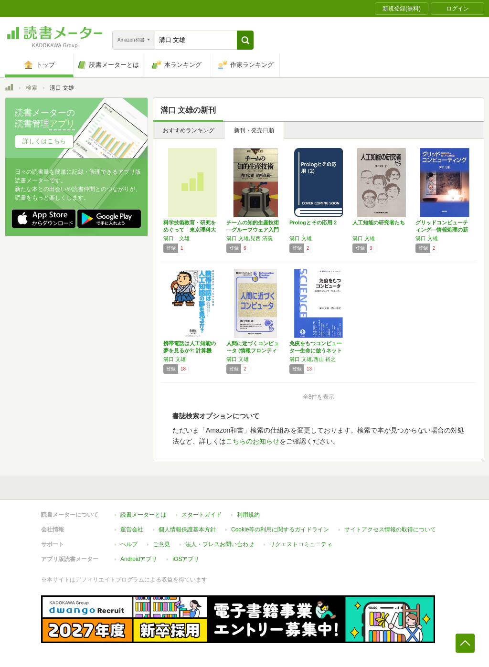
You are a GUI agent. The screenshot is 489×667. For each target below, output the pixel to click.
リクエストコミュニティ (300, 544)
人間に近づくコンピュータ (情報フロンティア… (252, 350)
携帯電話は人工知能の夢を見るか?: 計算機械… (189, 350)
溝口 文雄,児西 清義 (249, 238)
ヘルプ (129, 544)
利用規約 (248, 515)
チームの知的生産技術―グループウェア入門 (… (252, 230)
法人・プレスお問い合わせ (219, 544)
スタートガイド (201, 515)
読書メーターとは (143, 515)
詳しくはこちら (44, 141)
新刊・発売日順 (254, 130)
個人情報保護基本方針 (187, 529)
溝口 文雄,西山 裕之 (312, 359)
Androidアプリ (138, 559)
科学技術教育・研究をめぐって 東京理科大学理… (189, 230)
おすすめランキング (188, 130)
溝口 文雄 (176, 238)
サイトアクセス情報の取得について (390, 529)
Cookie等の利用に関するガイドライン (280, 529)
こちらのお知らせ (252, 441)
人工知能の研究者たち (378, 222)
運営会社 (131, 529)
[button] (245, 40)
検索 (31, 88)
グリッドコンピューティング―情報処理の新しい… (441, 230)
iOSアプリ (185, 559)
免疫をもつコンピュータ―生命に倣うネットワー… (315, 350)
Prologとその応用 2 (313, 222)
